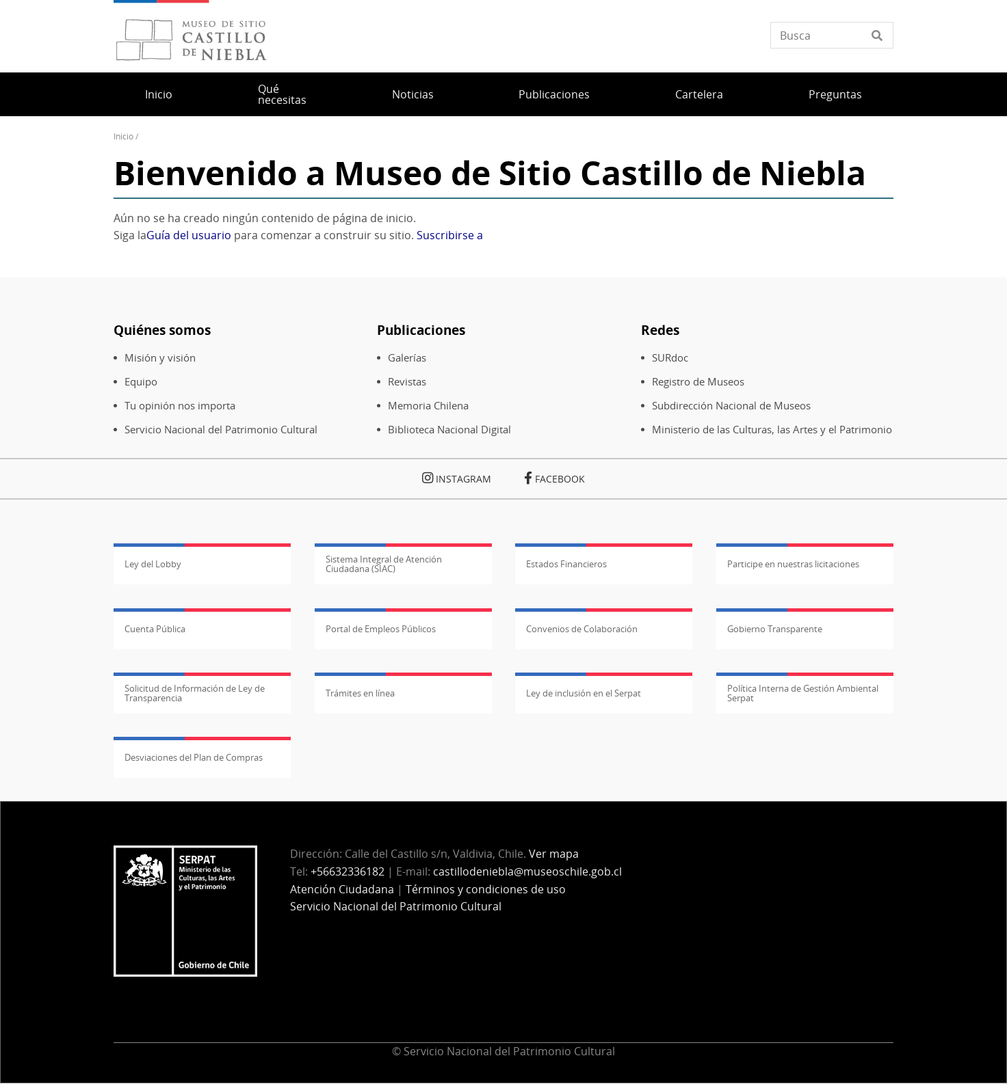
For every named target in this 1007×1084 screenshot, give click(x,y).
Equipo (141, 381)
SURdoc (670, 357)
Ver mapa (554, 853)
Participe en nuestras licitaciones (793, 564)
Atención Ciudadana (342, 889)
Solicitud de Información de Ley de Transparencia (195, 693)
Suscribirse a (450, 235)
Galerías (407, 357)
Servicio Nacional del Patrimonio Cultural (221, 429)
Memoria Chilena (428, 405)
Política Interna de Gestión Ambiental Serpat (802, 693)
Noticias (413, 94)
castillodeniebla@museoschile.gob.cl (527, 871)
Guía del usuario (188, 235)
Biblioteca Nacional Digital (449, 429)
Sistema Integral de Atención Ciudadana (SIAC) (384, 564)
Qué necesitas (282, 94)
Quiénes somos (162, 329)
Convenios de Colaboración (582, 629)
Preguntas (835, 94)
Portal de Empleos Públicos (381, 629)
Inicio (158, 94)
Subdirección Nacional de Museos (731, 405)
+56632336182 (347, 871)
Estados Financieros (566, 564)
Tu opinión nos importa (180, 405)
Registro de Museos (698, 381)
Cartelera (699, 94)
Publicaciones (554, 94)
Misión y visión (160, 357)
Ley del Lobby (153, 564)
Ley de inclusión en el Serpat (583, 693)
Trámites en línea (360, 693)
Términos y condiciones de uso (486, 889)
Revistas (407, 381)
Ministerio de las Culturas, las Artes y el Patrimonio (772, 429)
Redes (660, 329)
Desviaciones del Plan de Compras (194, 757)
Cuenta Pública (155, 629)
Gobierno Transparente (774, 629)
